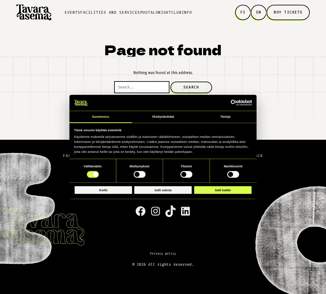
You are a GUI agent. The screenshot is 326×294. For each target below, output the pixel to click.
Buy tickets (288, 12)
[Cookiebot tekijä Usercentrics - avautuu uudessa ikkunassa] (234, 103)
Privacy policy (163, 253)
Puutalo (149, 12)
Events (72, 12)
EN (258, 12)
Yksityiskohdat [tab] (163, 116)
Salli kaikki (223, 190)
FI (243, 12)
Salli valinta (163, 190)
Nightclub (170, 12)
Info (187, 12)
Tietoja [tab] (225, 116)
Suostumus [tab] (100, 116)
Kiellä (103, 190)
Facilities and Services (110, 12)
